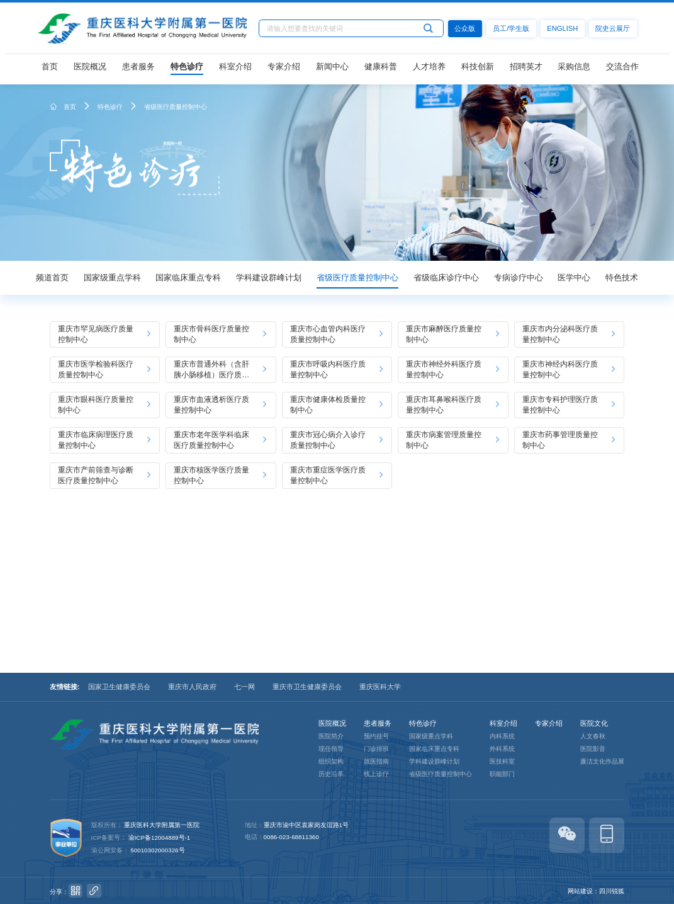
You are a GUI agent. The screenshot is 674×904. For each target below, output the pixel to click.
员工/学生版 (513, 31)
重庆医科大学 (380, 686)
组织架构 (331, 761)
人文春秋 (592, 736)
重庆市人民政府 (192, 686)
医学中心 (574, 277)
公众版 (467, 31)
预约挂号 (376, 736)
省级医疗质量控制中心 (175, 106)
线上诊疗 (376, 773)
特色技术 (621, 277)
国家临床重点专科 (188, 277)
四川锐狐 (611, 891)
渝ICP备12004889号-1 (159, 837)
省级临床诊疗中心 (446, 277)
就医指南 (376, 761)
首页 (50, 69)
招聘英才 (526, 69)
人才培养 (429, 69)
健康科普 (380, 69)
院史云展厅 (615, 31)
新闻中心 (332, 69)
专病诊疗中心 (518, 277)
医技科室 (502, 761)
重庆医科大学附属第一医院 (161, 824)
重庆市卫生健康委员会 (307, 686)
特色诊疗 (187, 69)
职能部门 (502, 773)
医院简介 (331, 736)
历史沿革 (331, 773)
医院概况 (90, 69)
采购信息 (574, 69)
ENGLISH (564, 31)
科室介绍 (235, 69)
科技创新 (477, 69)
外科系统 (502, 748)
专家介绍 (283, 69)
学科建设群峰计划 (268, 277)
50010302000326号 (157, 850)
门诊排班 (376, 748)
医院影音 (592, 748)
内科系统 (502, 736)
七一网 (244, 686)
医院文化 (594, 723)
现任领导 (331, 748)
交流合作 (622, 69)
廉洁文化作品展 (602, 761)
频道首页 (52, 277)
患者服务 (138, 69)
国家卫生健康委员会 (119, 686)
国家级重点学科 (112, 277)
